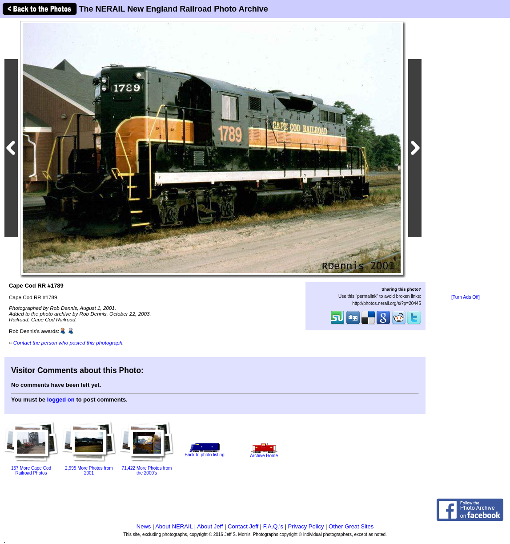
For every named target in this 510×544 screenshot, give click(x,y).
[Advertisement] (465, 156)
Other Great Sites (351, 526)
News (144, 526)
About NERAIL (174, 526)
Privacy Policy (306, 526)
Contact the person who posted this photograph (68, 342)
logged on (61, 399)
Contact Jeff (243, 526)
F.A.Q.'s (273, 526)
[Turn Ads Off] (465, 297)
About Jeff (210, 526)
